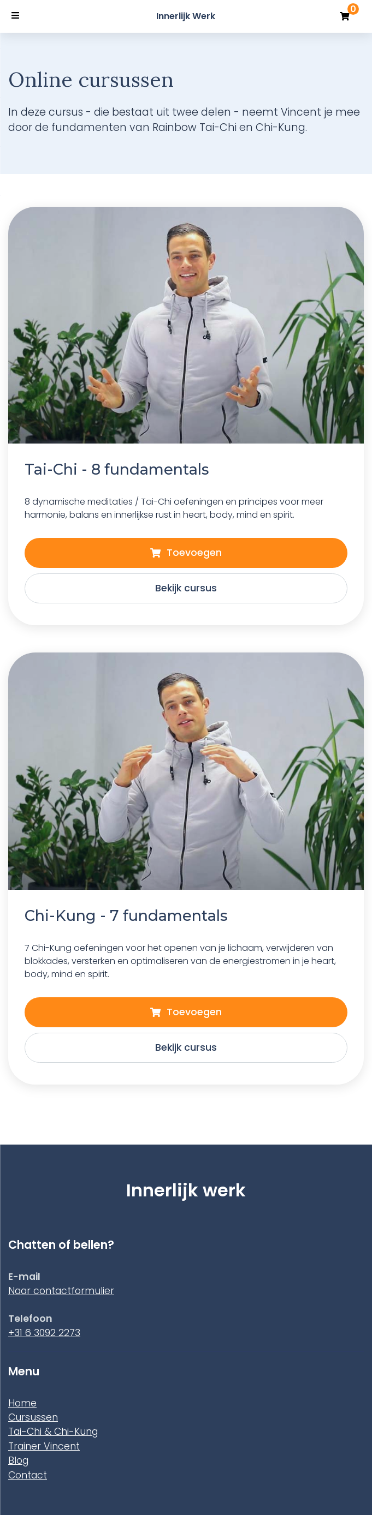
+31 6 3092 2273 (44, 1332)
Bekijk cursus (186, 1047)
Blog (18, 1460)
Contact (27, 1475)
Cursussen (33, 1417)
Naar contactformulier (61, 1290)
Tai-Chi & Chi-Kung (53, 1431)
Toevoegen (185, 1012)
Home (22, 1403)
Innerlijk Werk (185, 16)
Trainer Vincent (44, 1446)
